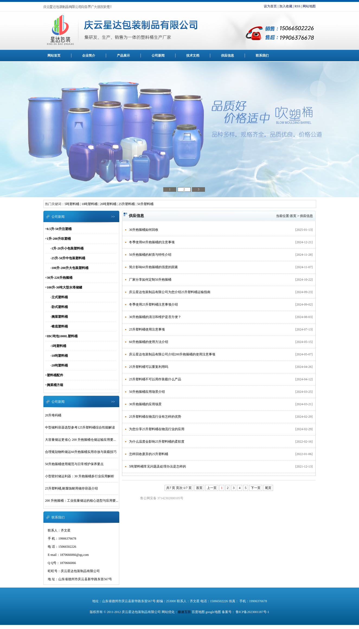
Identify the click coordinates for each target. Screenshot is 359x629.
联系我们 (262, 55)
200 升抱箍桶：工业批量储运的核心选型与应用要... (81, 500)
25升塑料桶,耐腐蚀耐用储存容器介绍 (71, 488)
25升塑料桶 (126, 204)
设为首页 (270, 6)
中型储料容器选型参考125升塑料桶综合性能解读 (80, 427)
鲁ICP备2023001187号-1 (252, 612)
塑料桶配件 (55, 375)
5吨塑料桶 (72, 204)
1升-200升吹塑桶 (59, 239)
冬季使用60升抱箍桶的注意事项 (152, 242)
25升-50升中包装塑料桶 (68, 258)
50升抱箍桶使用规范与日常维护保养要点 (74, 464)
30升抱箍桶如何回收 (143, 230)
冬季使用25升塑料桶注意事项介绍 (153, 304)
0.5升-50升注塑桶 (59, 229)
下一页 (256, 488)
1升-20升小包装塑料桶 (68, 248)
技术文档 (192, 55)
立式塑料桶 (60, 297)
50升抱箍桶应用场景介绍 (147, 392)
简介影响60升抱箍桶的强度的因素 (153, 267)
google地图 (213, 612)
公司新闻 (158, 55)
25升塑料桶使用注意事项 (147, 329)
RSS (297, 6)
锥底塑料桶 (60, 326)
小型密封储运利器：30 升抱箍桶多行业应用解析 (79, 476)
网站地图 (309, 6)
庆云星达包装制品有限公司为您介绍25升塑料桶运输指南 (169, 292)
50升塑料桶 (145, 204)
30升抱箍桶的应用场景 (145, 404)
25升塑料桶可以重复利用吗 (148, 367)
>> (113, 217)
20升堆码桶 (53, 415)
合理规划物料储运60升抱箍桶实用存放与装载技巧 (81, 452)
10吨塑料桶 (89, 204)
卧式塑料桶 (60, 307)
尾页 (268, 488)
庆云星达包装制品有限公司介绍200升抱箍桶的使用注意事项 (172, 354)
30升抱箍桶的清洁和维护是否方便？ (155, 317)
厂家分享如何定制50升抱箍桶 (150, 279)
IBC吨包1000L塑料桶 (62, 336)
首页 (293, 216)
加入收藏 (285, 6)
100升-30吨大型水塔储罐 (64, 287)
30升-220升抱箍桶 (59, 278)
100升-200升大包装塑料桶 (70, 268)
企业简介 (88, 55)
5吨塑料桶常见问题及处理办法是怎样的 (157, 466)
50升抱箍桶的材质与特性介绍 (150, 255)
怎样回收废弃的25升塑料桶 (148, 454)
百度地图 (198, 612)
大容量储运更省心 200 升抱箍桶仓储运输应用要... (80, 440)
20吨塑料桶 (108, 204)
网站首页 (53, 55)
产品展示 (123, 55)
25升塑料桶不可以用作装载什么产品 (155, 379)
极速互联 (184, 612)
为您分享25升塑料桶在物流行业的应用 (156, 429)
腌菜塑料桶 (60, 317)
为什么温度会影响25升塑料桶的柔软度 (156, 441)
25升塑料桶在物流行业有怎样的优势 (155, 417)
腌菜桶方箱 (55, 385)
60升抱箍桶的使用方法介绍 (148, 342)
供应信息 (227, 55)
